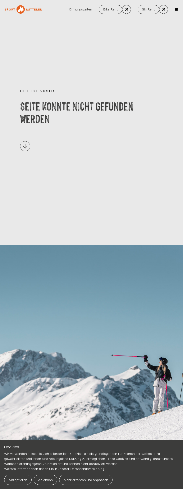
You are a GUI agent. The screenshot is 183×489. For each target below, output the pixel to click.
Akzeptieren (18, 480)
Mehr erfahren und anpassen (86, 480)
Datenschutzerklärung (87, 469)
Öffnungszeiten (80, 9)
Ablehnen (45, 480)
